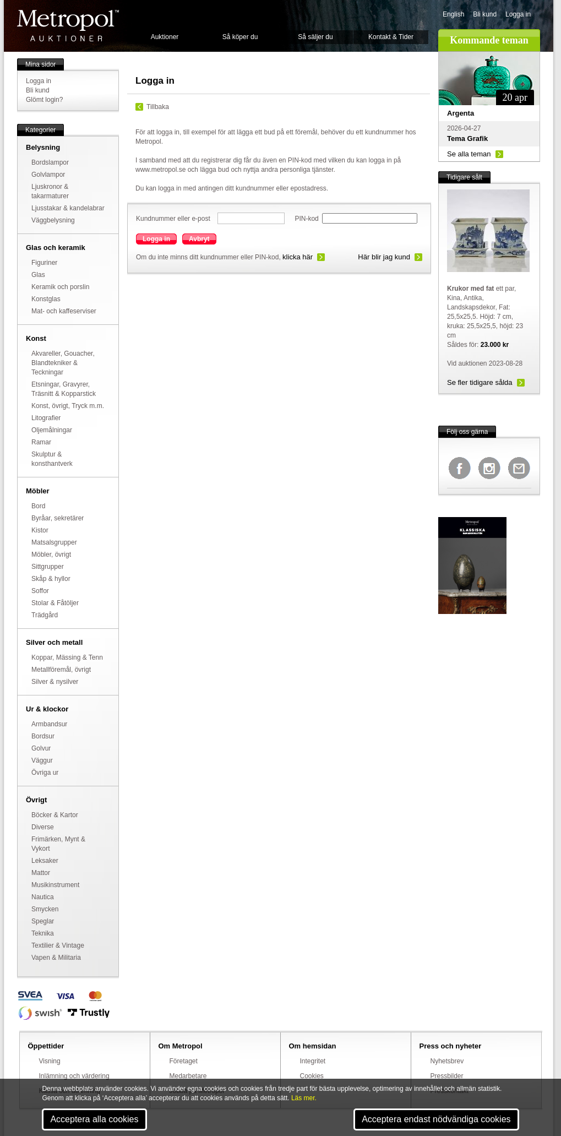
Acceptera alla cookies (94, 1119)
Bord (38, 506)
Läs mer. (304, 1098)
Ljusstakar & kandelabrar (68, 208)
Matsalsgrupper (54, 542)
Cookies (312, 1076)
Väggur (42, 760)
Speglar (42, 921)
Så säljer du (315, 37)
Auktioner (165, 37)
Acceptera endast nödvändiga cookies (436, 1119)
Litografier (46, 418)
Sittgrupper (47, 566)
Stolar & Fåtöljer (55, 603)
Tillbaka (157, 107)
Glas (38, 275)
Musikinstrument (55, 885)
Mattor (40, 873)
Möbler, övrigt (51, 554)
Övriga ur (44, 772)
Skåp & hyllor (50, 579)
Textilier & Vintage (57, 945)
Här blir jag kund (384, 257)
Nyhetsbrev (447, 1061)
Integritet (313, 1061)
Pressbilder (447, 1076)
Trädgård (44, 615)
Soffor (40, 591)
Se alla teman (469, 154)
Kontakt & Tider (390, 37)
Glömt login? (44, 100)
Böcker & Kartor (54, 815)
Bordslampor (50, 162)
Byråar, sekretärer (57, 518)
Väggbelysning (53, 220)
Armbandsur (49, 724)
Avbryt (199, 239)
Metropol (68, 25)
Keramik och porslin (60, 287)
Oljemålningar (51, 430)
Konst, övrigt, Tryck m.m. (67, 406)
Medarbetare (188, 1076)
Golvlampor (48, 174)
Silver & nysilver (54, 682)
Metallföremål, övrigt (61, 669)
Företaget (184, 1061)
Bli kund (485, 14)
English (453, 14)
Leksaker (44, 861)
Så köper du (240, 37)
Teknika (42, 933)
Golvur (41, 748)
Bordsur (43, 736)
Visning (50, 1061)
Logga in (518, 14)
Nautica (42, 897)
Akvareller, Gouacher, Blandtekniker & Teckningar (63, 363)
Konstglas (46, 299)
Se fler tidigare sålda (480, 382)
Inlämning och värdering (74, 1076)
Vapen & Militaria (56, 957)
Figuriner (44, 263)
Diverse (42, 827)
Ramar (41, 442)
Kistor (39, 530)
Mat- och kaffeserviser (63, 311)
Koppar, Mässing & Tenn (67, 657)
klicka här (297, 257)
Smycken (44, 909)
